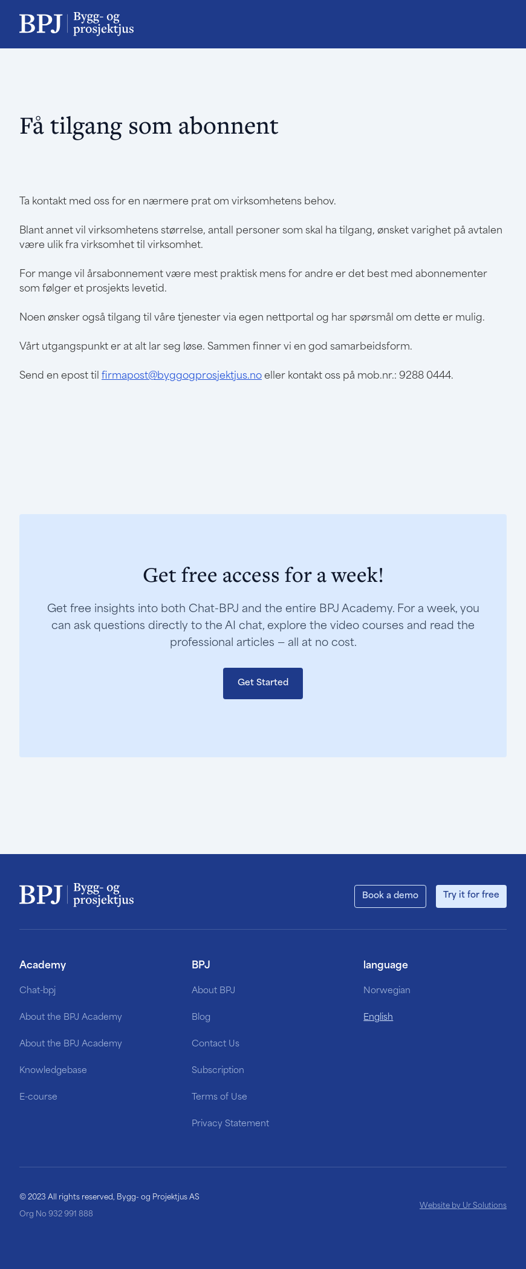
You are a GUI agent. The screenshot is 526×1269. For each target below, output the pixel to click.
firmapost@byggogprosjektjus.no (182, 376)
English (378, 1017)
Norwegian (387, 991)
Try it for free (471, 895)
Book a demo (390, 896)
